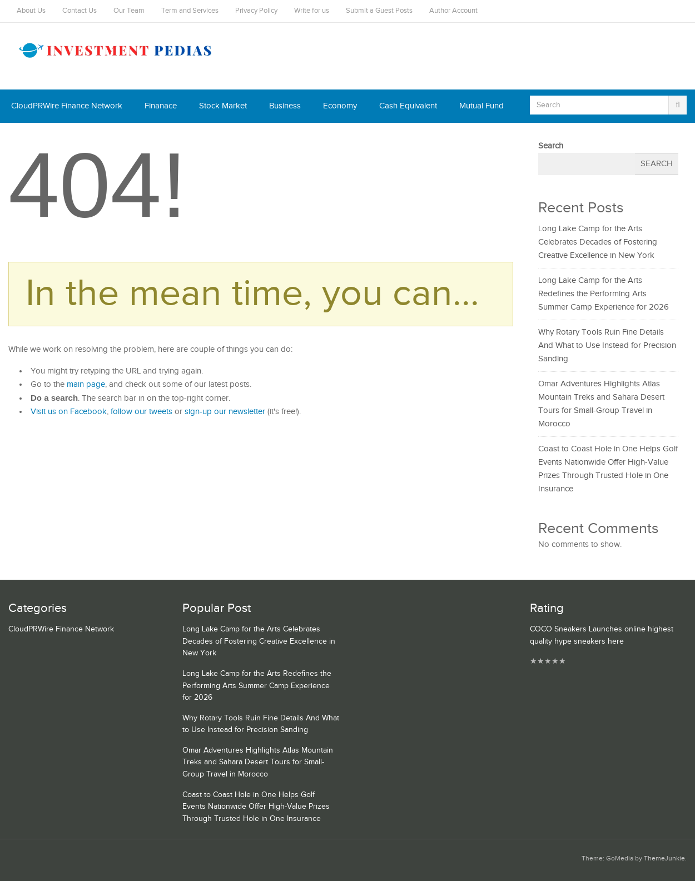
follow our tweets (141, 411)
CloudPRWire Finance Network (66, 106)
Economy (340, 106)
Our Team (129, 11)
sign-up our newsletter (225, 411)
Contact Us (79, 11)
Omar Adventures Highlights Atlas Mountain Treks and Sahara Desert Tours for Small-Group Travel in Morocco (257, 762)
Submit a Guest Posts (379, 11)
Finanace (161, 106)
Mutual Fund (481, 106)
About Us (31, 11)
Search (550, 146)
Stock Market (223, 106)
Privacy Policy (256, 11)
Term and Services (190, 11)
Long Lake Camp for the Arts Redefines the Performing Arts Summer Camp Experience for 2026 (603, 294)
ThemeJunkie (664, 858)
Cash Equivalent (408, 106)
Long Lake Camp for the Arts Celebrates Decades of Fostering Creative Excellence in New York (597, 242)
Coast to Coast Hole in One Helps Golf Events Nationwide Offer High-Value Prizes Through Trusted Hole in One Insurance (256, 806)
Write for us (311, 11)
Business (285, 106)
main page (86, 384)
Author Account (453, 11)
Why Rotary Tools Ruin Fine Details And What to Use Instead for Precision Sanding (607, 345)
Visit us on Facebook (69, 411)
